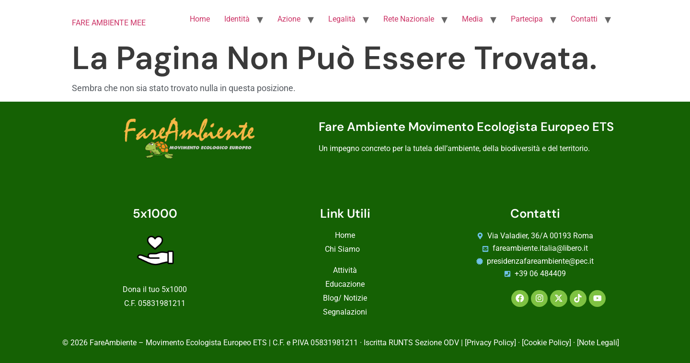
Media (472, 18)
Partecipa (527, 18)
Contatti (584, 18)
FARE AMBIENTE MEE (109, 22)
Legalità (342, 18)
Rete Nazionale (408, 18)
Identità (237, 18)
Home (200, 18)
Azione (288, 18)
